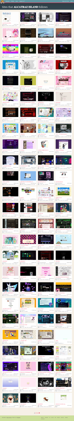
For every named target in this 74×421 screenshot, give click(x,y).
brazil (45, 295)
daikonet (4, 262)
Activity (12, 1)
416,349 (16, 389)
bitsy (5, 311)
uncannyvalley (41, 167)
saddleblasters (41, 102)
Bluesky (18, 417)
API (55, 417)
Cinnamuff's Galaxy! (24, 245)
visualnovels (33, 168)
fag (66, 57)
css (62, 25)
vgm (8, 152)
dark (63, 263)
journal (11, 295)
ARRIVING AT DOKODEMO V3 (26, 181)
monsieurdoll (22, 167)
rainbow (58, 25)
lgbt (13, 57)
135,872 (33, 389)
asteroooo (22, 151)
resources (47, 263)
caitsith (57, 135)
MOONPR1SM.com (42, 181)
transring (4, 167)
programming (6, 390)
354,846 (69, 278)
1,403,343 (68, 24)
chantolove (22, 310)
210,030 (51, 103)
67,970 (69, 405)
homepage (5, 216)
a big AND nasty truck (7, 308)
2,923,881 (33, 56)
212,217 (16, 151)
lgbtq (9, 168)
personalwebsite (59, 343)
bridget (57, 199)
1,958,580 (51, 199)
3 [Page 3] (36, 413)
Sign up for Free (65, 1)
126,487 (33, 135)
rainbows (22, 406)
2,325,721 (68, 72)
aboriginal (46, 279)
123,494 (16, 199)
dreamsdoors (40, 389)
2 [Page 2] (35, 413)
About (42, 417)
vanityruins (5, 183)
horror (22, 41)
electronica (13, 152)
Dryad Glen (58, 245)
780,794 (16, 119)
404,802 (51, 389)
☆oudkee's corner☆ (60, 38)
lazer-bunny (40, 72)
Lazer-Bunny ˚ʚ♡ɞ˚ (42, 70)
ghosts (63, 89)
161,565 (69, 389)
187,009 (16, 357)
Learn (17, 1)
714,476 (16, 405)
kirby (60, 216)
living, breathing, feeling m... (8, 86)
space (64, 25)
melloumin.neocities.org (60, 404)
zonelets (41, 311)
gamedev (9, 263)
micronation (68, 279)
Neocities (4, 417)
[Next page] (39, 413)
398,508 (16, 294)
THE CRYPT (22, 38)
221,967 (33, 294)
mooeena (22, 326)
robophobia (5, 151)
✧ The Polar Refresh (42, 324)
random (58, 152)
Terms (66, 417)
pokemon (15, 73)
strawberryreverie (6, 278)
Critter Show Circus (42, 134)
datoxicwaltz (22, 40)
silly (68, 136)
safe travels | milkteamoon (8, 229)
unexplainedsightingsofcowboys (8, 199)
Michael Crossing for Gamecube (62, 54)
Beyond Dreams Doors (42, 388)
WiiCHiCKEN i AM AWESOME (9, 213)
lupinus (22, 119)
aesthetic (65, 73)
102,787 (69, 326)
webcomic (64, 295)
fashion (71, 73)
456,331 (69, 40)
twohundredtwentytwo (42, 262)
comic (69, 168)
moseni (4, 373)
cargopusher (22, 103)
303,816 (51, 40)
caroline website (23, 308)
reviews (26, 57)
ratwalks (57, 356)
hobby (46, 89)
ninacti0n (57, 167)
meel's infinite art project (25, 213)
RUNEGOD (40, 404)
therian (29, 57)
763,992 (69, 103)
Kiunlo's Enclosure (41, 277)
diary (68, 57)
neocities (27, 200)
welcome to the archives (25, 86)
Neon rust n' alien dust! (60, 165)
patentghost (22, 261)
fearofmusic (58, 230)
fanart (14, 406)
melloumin (58, 405)
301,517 (33, 24)
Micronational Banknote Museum (62, 277)
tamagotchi (64, 57)
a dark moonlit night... (42, 54)
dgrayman (5, 406)
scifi (65, 41)
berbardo (40, 292)
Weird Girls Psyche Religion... (8, 197)
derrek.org (40, 340)
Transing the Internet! (7, 165)
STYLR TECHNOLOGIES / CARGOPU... (28, 102)
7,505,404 (68, 119)
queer (34, 25)
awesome (44, 343)
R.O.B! (39, 23)
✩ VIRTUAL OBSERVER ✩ (8, 292)
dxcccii (4, 389)
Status (62, 417)
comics (40, 168)
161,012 (69, 357)
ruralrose (40, 151)
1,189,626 (51, 72)
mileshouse (58, 310)
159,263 (33, 103)
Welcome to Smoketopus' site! (26, 372)
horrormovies (41, 390)
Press (58, 417)
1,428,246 (68, 373)
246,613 (51, 183)
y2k (65, 311)
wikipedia (30, 136)
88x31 (31, 200)
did (16, 295)
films (51, 390)
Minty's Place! (41, 308)
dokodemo (22, 183)
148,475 (16, 230)
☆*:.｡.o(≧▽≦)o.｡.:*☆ (7, 118)
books (63, 327)
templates (30, 25)
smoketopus (22, 373)
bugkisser (5, 246)
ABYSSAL (58, 261)
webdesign (67, 25)
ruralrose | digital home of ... (43, 150)
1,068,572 (33, 167)
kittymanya (58, 373)
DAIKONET (5, 261)
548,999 (16, 262)
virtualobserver (6, 294)
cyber (22, 200)
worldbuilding (65, 168)
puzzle (46, 41)
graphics (13, 25)
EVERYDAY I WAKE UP (60, 372)
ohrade (21, 356)
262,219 (51, 246)
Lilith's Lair (58, 118)
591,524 (16, 278)
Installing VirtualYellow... (60, 292)
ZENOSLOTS (5, 340)
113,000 (51, 262)
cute (46, 73)
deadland (22, 294)
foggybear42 (5, 119)
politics (24, 89)
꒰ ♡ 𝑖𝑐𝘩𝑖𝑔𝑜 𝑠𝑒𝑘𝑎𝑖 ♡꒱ (24, 388)
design (62, 73)
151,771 (51, 230)
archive (64, 279)
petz (57, 295)
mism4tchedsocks (59, 181)
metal (44, 263)
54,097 (34, 405)
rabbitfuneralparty (59, 326)
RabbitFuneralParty (59, 324)
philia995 (5, 24)
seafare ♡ (5, 70)
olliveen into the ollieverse (43, 118)
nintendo (60, 41)
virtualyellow (58, 294)
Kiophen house (59, 308)
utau (47, 406)
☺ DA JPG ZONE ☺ (24, 23)
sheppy (4, 326)
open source (9, 417)
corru (21, 278)
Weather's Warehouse (60, 388)
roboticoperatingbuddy (42, 24)
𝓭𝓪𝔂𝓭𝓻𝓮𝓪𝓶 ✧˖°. (6, 277)
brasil (47, 295)
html (60, 25)
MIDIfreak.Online (6, 102)
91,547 (16, 310)
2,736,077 (15, 103)
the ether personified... (7, 23)
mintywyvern (40, 310)
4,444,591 (15, 56)
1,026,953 (33, 119)
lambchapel (58, 102)
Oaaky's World (41, 245)
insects (26, 406)
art (43, 25)
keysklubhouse (6, 56)
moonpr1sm (40, 183)
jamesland (40, 199)
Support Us (22, 1)
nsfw (12, 406)
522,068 (33, 40)
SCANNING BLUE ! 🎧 (25, 165)
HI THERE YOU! (41, 356)
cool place (22, 150)
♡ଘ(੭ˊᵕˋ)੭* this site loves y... (61, 134)
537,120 (51, 56)
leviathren (58, 262)
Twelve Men (58, 70)
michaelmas (58, 56)
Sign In (71, 1)
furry (22, 57)
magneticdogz (41, 373)
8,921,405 (33, 183)
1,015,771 (33, 326)
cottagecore (43, 216)
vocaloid (14, 295)
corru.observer (23, 277)
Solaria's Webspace (60, 23)
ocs (26, 73)
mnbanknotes (58, 278)
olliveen (39, 119)
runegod (40, 405)
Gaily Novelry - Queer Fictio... (44, 229)
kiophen (63, 311)
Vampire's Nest (23, 118)
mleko (57, 340)
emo (43, 57)
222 (38, 261)
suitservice (40, 357)
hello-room (40, 40)
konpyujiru (5, 388)
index (4, 324)
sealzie (21, 389)
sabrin (4, 135)
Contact (43, 418)
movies (45, 390)
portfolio (61, 168)
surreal (64, 390)
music (29, 41)
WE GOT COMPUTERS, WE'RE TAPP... (63, 229)
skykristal (22, 230)
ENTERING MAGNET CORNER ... (45, 372)
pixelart (40, 41)
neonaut (22, 197)
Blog (52, 417)
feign (39, 56)
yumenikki (67, 390)
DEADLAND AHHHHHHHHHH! (26, 292)
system (26, 41)
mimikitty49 (5, 40)
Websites (7, 1)
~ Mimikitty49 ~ (6, 38)
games (5, 136)
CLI (49, 417)
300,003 (51, 278)
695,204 (16, 72)
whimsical (46, 216)
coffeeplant (22, 134)
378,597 (33, 373)
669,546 (69, 246)
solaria (57, 24)
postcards (60, 57)
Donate (46, 417)
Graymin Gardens (59, 213)
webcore (16, 263)
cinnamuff (22, 246)
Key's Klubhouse (6, 54)
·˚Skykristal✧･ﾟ (23, 229)
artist (59, 168)
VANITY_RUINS (6, 181)
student (13, 390)
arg (44, 41)
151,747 (51, 326)
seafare (4, 72)
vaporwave (10, 390)
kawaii (6, 41)
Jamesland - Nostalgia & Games (44, 197)
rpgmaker (10, 343)
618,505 (16, 246)
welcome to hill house (60, 86)
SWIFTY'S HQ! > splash (25, 54)
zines (15, 136)
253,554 (69, 262)
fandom (26, 311)
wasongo (4, 405)
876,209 (69, 310)
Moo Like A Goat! (23, 324)
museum (61, 279)
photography (59, 73)
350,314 (16, 373)
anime (14, 41)
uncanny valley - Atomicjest (43, 165)
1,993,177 (51, 119)
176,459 (69, 230)
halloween (68, 89)
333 (57, 57)
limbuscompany (28, 152)
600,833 (69, 167)
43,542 (34, 151)
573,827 (33, 246)
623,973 (51, 151)
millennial (46, 184)
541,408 (51, 373)
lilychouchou (17, 25)
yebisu (57, 151)
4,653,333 (15, 167)
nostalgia (67, 41)
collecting (43, 327)
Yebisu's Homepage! (60, 150)
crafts (25, 327)
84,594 (52, 357)
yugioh (63, 41)
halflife (5, 327)
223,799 (51, 24)
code (42, 41)
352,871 (69, 199)
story (28, 279)
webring (11, 168)
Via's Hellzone (23, 404)
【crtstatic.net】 (23, 340)
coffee (27, 136)
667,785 (69, 294)
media (5, 25)
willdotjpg (22, 24)
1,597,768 (33, 230)
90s (32, 184)
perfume (33, 136)
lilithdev (57, 119)
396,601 (16, 183)
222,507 (16, 24)
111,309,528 (33, 199)
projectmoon (23, 152)
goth (39, 263)
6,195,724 (33, 278)
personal (10, 25)
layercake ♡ (40, 86)
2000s (7, 25)
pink (11, 41)
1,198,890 (68, 135)
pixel (57, 41)
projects (9, 216)
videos (68, 73)
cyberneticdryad (59, 246)
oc (46, 327)
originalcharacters (30, 73)
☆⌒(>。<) (5, 134)
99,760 (69, 183)
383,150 (33, 357)
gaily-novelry (40, 230)
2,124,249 (51, 405)
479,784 (33, 72)
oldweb (17, 200)
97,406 (34, 310)
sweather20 (58, 389)
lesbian (48, 311)
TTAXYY (4, 356)
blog (22, 25)
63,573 (52, 310)
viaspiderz (22, 405)
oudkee (57, 40)
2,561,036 (51, 167)
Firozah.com (40, 213)
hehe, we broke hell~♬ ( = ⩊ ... (9, 245)
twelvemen (58, 72)
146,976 (16, 326)
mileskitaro (60, 311)
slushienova (40, 326)
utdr (57, 216)
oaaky (39, 246)
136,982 (33, 262)
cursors (43, 279)
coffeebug (5, 103)
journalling (58, 184)
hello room (40, 38)
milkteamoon (5, 230)
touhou (32, 152)
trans (30, 89)
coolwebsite (66, 200)
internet (25, 200)
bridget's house (59, 197)
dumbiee (22, 72)
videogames (41, 25)
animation (48, 343)
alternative (47, 168)
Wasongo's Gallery (6, 404)
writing (12, 73)
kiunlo (39, 278)
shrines (24, 25)
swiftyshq (22, 56)
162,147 (69, 151)
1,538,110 (15, 40)
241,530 (51, 135)
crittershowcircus (41, 135)
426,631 (16, 135)
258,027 (51, 294)
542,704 (69, 56)
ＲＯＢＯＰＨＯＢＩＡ (7, 150)
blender (49, 41)
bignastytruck (5, 310)
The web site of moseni (7, 372)
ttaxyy (4, 357)
